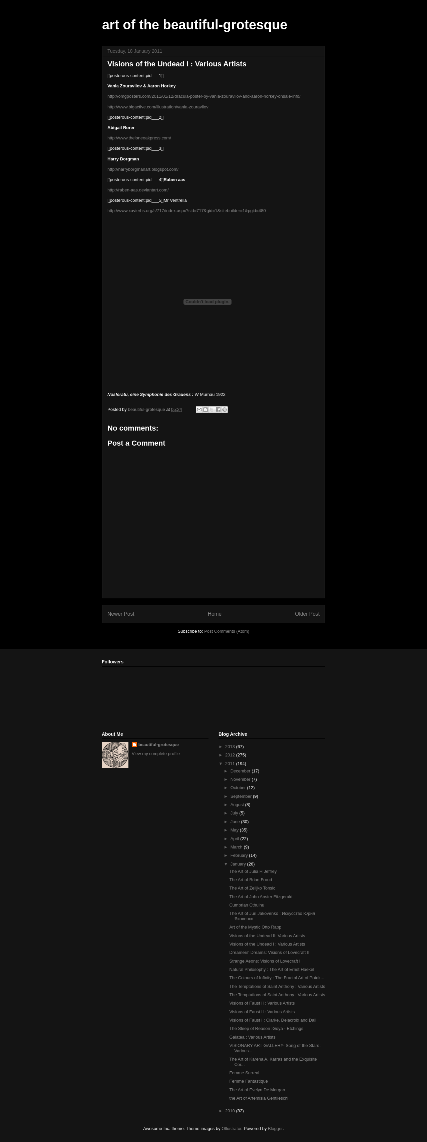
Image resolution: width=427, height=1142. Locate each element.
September (242, 796)
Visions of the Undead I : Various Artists (267, 944)
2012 (230, 754)
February (240, 855)
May (235, 829)
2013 (230, 746)
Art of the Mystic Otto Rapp (255, 927)
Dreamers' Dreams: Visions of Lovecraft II (269, 952)
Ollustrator (231, 1128)
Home (215, 614)
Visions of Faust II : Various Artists (262, 1003)
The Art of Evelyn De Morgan (257, 1089)
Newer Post (120, 614)
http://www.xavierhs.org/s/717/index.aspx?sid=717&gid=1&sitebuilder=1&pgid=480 (186, 210)
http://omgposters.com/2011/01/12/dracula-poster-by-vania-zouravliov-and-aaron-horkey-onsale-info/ (204, 96)
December (241, 770)
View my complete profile (156, 753)
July (235, 812)
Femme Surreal (244, 1072)
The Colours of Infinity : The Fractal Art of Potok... (276, 977)
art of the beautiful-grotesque (195, 24)
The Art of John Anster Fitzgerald (260, 896)
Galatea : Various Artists (252, 1037)
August (238, 804)
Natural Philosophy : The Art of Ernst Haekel (271, 969)
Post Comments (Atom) (226, 631)
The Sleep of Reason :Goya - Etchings (266, 1028)
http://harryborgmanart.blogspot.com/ (142, 169)
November (241, 779)
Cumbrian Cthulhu (246, 905)
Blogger (275, 1128)
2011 (230, 763)
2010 (230, 1110)
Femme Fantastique (248, 1081)
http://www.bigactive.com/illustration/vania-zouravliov (157, 106)
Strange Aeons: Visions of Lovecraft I (264, 961)
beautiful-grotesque (158, 744)
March (237, 846)
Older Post (307, 614)
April (236, 838)
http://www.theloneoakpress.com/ (139, 137)
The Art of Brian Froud (250, 879)
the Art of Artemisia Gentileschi (258, 1098)
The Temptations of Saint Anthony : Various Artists (277, 986)
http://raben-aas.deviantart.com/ (138, 189)
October (239, 787)
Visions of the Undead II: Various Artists (267, 935)
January (239, 864)
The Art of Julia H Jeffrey (253, 871)
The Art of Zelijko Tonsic (252, 888)
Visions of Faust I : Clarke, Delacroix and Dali (272, 1020)
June (236, 821)
